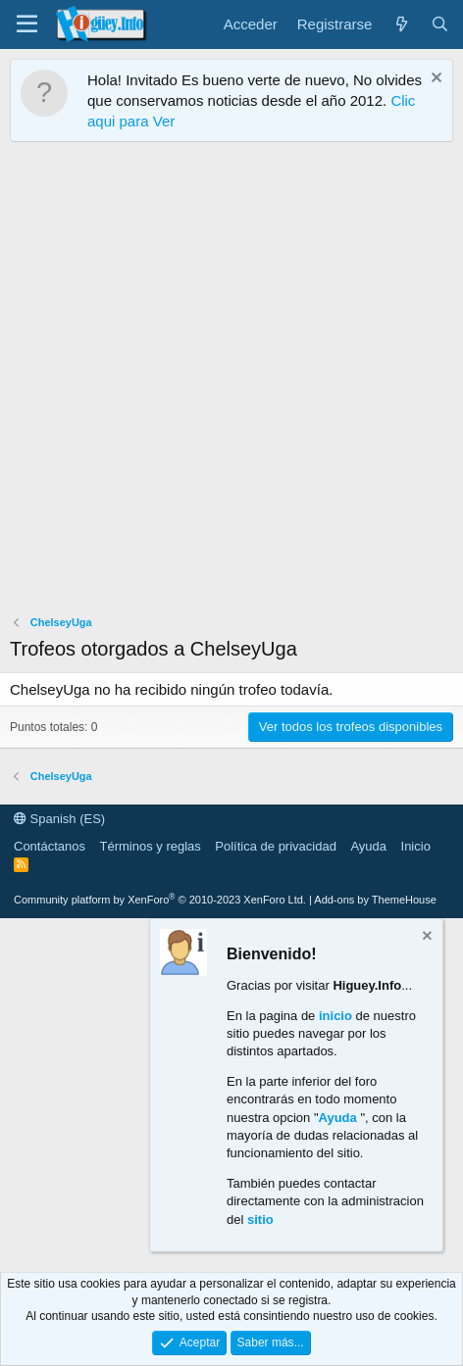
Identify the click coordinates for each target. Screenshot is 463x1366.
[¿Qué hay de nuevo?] (401, 24)
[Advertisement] (231, 383)
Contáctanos (49, 846)
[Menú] (27, 24)
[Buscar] (440, 24)
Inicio (416, 846)
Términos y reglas (150, 846)
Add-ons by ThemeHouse (375, 899)
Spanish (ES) (59, 818)
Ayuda (368, 846)
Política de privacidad (275, 846)
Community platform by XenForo (160, 899)
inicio (335, 1015)
